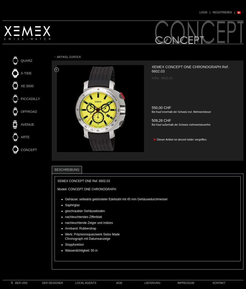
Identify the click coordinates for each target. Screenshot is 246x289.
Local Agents (85, 282)
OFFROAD (29, 112)
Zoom (56, 69)
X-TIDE (26, 73)
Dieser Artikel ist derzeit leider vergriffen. (182, 139)
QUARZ (27, 61)
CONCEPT (29, 150)
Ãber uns (19, 282)
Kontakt (219, 282)
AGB (119, 282)
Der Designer (52, 282)
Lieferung (152, 282)
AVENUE (27, 124)
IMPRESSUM (185, 282)
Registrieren (222, 12)
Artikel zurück (69, 56)
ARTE (25, 137)
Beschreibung (67, 170)
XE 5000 (27, 86)
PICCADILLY (30, 99)
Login (203, 12)
